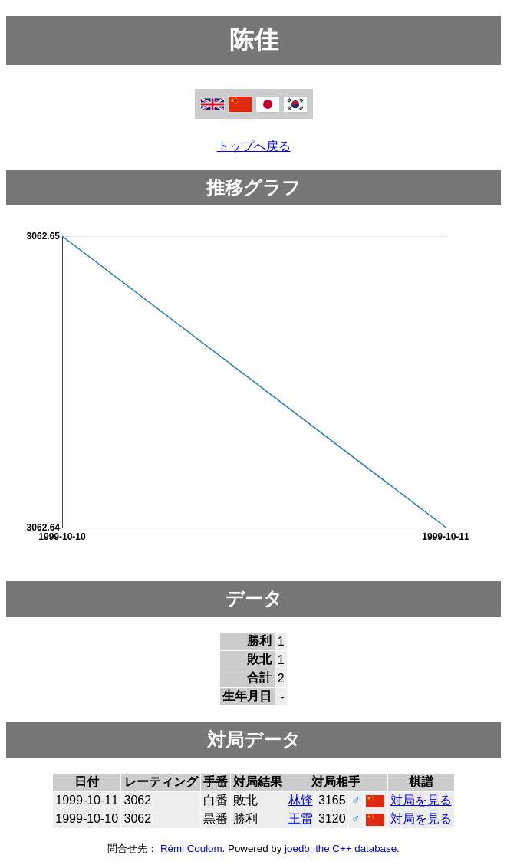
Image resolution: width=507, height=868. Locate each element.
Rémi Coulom (191, 848)
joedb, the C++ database (341, 848)
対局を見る (421, 800)
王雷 (300, 818)
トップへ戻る (254, 146)
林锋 (300, 800)
